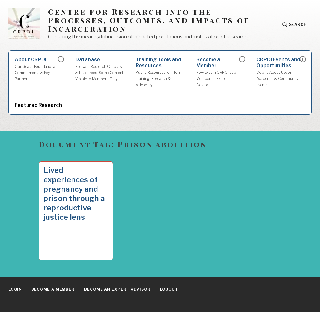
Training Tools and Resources (160, 72)
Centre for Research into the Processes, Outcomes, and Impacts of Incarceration (148, 20)
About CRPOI (37, 69)
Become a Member (218, 72)
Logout (169, 289)
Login (15, 289)
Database (99, 69)
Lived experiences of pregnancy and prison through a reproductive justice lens (74, 194)
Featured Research (38, 105)
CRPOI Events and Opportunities (279, 72)
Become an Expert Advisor (117, 289)
